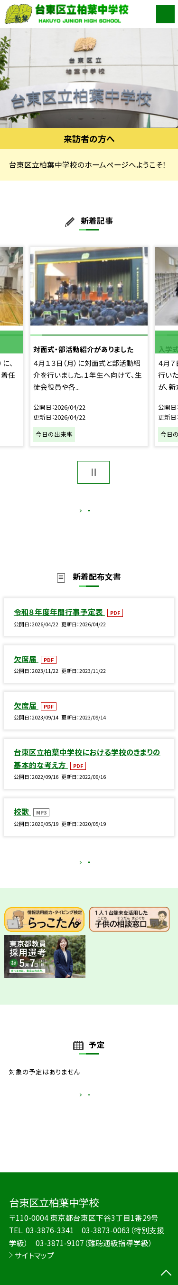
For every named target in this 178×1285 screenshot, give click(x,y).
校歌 (22, 821)
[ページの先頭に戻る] (166, 1273)
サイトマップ (34, 1255)
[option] (89, 78)
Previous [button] (11, 342)
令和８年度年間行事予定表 (59, 621)
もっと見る (84, 513)
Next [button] (166, 342)
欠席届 (26, 668)
